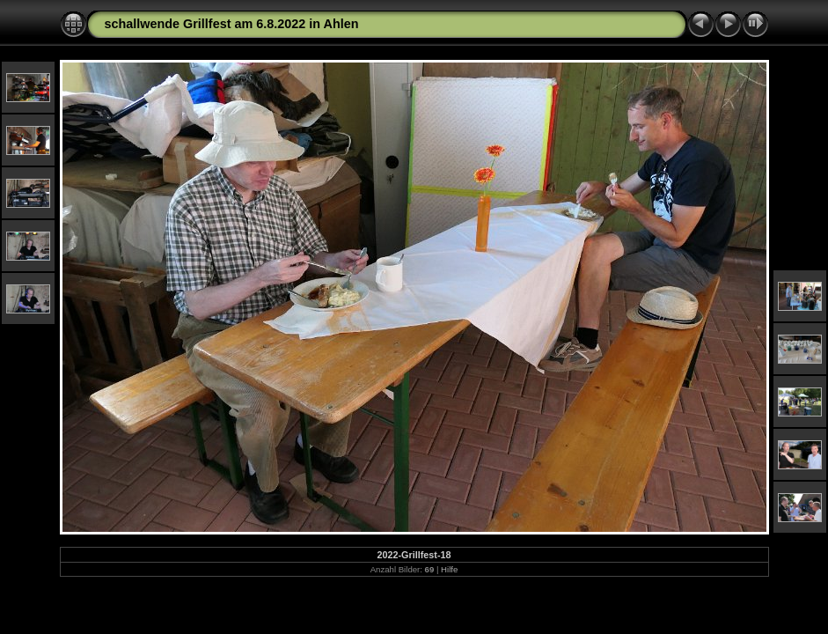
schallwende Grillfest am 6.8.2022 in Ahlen (232, 24)
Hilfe (449, 569)
